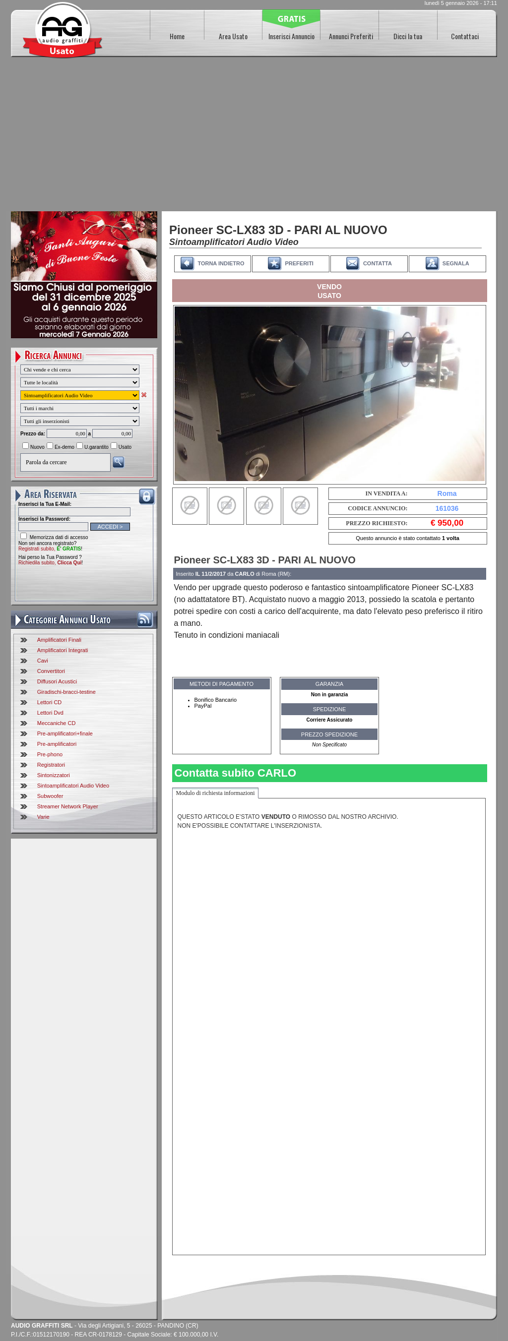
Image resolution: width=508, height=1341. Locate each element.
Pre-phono (50, 754)
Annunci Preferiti (351, 36)
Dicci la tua (407, 36)
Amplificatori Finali (59, 640)
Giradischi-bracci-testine (66, 692)
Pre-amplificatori (56, 744)
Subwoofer (50, 796)
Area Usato (233, 36)
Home (177, 36)
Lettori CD (49, 702)
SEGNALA (456, 263)
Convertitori (51, 671)
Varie (43, 817)
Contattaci (465, 36)
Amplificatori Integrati (62, 650)
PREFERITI (299, 263)
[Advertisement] (254, 136)
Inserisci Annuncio (291, 36)
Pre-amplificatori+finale (65, 733)
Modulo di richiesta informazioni (215, 793)
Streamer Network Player (67, 806)
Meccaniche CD (56, 723)
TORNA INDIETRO (220, 263)
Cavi (42, 661)
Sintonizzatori (53, 775)
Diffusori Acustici (57, 681)
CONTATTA (377, 263)
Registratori (51, 765)
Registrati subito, (49, 548)
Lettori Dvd (50, 713)
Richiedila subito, (49, 562)
